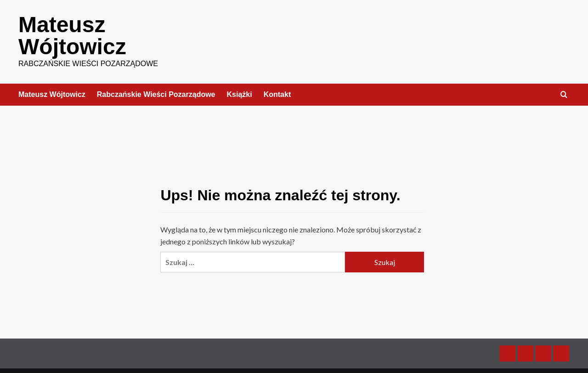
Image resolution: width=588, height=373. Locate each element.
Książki (239, 94)
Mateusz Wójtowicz (72, 35)
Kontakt (277, 94)
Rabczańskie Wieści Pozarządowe (156, 94)
